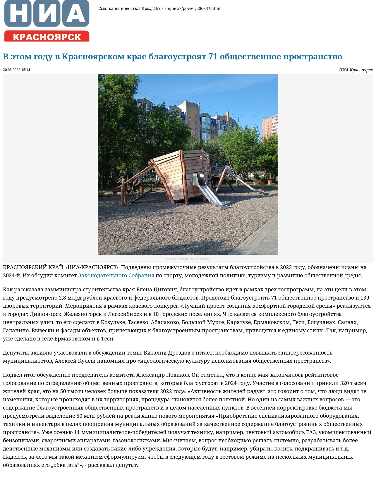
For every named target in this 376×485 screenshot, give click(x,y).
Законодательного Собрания (116, 275)
